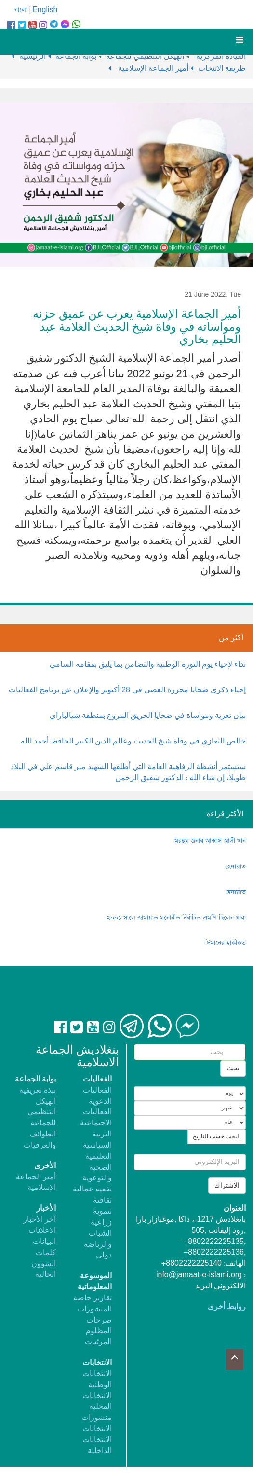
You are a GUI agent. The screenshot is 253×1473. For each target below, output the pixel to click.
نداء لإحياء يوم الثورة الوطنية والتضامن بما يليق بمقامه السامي (148, 664)
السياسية (97, 1145)
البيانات (44, 1241)
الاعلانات (42, 1230)
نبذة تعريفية (37, 1090)
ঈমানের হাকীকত (226, 942)
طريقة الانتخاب (222, 68)
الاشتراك (227, 1185)
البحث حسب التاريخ (216, 1137)
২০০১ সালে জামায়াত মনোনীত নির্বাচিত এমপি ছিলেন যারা (176, 917)
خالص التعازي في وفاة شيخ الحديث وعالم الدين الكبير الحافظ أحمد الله (133, 741)
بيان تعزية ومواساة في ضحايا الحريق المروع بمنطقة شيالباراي (148, 715)
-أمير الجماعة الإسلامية (153, 68)
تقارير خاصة (92, 1298)
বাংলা (20, 9)
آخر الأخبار (39, 1219)
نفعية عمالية (92, 1189)
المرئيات (98, 1342)
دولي (104, 1255)
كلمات (46, 1252)
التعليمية (98, 1156)
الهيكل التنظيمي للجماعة (41, 1112)
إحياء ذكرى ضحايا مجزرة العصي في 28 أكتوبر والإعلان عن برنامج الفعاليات (127, 690)
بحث (233, 1068)
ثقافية (102, 1200)
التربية (102, 1134)
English (44, 9)
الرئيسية (33, 56)
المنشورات (94, 1309)
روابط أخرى (227, 1306)
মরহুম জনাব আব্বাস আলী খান (210, 841)
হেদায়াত (236, 866)
